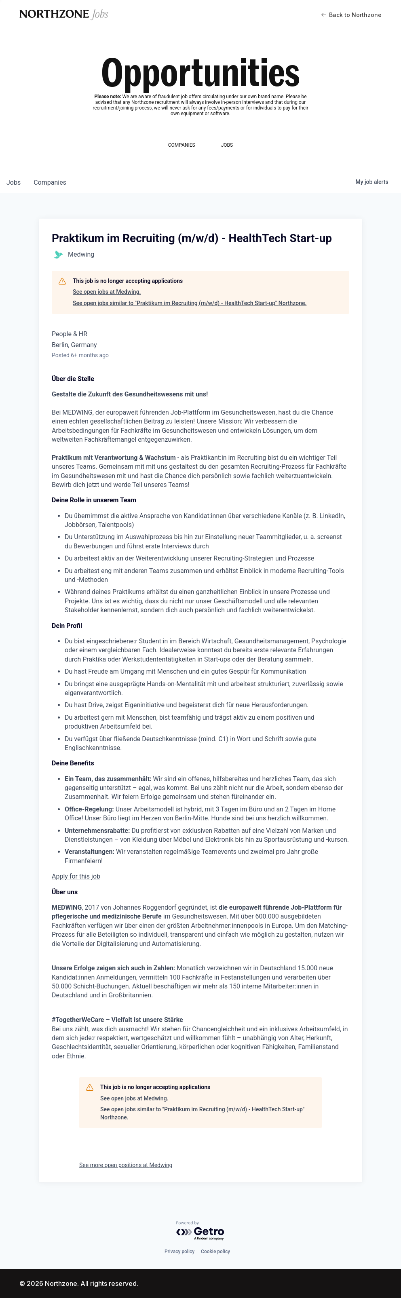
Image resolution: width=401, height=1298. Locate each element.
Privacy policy (179, 1251)
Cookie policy (215, 1251)
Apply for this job (76, 876)
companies (50, 182)
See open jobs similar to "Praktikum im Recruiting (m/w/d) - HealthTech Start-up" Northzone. (189, 303)
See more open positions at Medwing (125, 1165)
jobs (13, 182)
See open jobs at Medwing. (107, 292)
